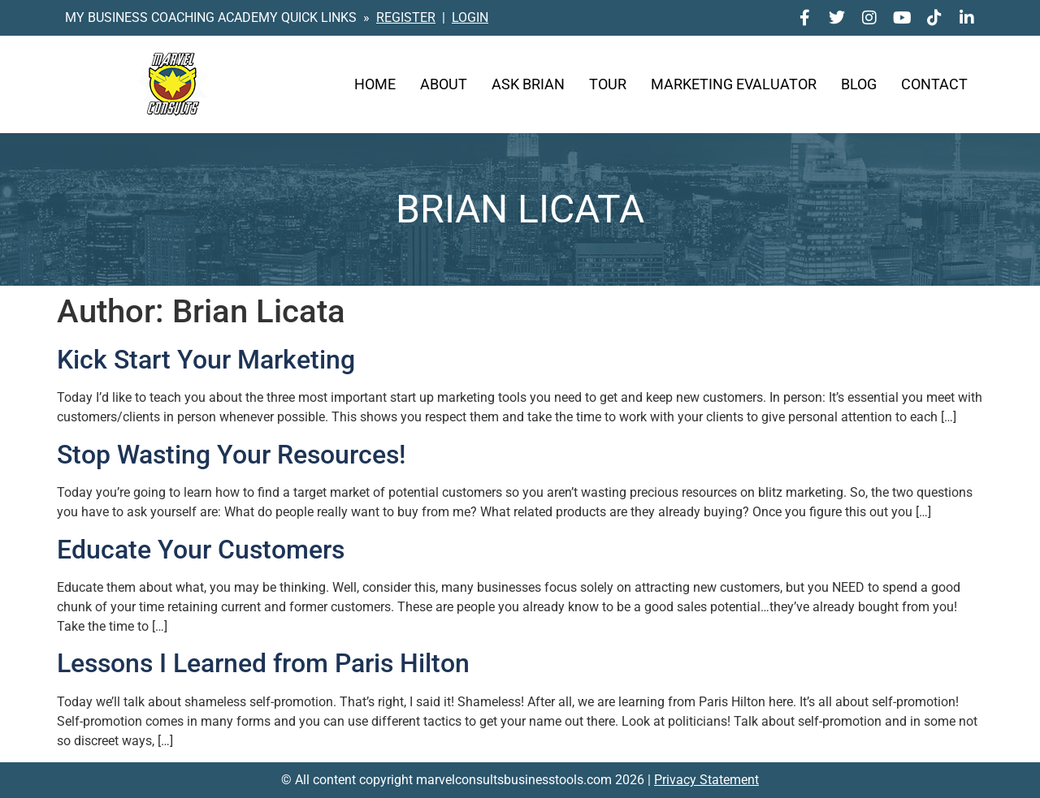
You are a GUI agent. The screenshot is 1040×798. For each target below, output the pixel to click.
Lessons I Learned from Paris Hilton (263, 663)
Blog (859, 84)
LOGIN (470, 17)
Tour (607, 84)
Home (375, 84)
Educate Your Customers (200, 549)
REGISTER (406, 17)
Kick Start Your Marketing (206, 359)
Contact (934, 84)
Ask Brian (528, 84)
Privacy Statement (706, 779)
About (443, 84)
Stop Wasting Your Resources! (231, 454)
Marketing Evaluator (734, 84)
